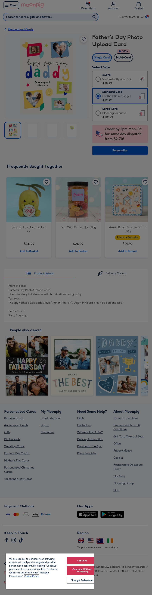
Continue (82, 560)
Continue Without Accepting (82, 570)
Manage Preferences (82, 580)
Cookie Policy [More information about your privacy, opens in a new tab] (31, 576)
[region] (50, 571)
